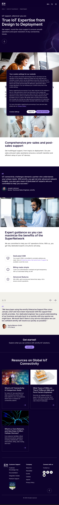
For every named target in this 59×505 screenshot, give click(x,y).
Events (28, 474)
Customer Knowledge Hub (13, 469)
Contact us (46, 468)
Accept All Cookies (42, 111)
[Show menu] (56, 4)
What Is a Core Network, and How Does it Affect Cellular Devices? (14, 432)
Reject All (30, 111)
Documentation (13, 473)
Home (3, 9)
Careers (28, 477)
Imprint (28, 480)
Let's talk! (29, 347)
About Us (28, 468)
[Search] (52, 4)
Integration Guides (14, 476)
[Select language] (48, 4)
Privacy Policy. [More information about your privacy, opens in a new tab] (22, 106)
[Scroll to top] (49, 491)
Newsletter (29, 471)
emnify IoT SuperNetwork (12, 9)
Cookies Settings (14, 111)
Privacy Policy (30, 483)
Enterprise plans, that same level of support (33, 260)
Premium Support (14, 479)
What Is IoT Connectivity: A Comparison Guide (15, 390)
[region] (29, 93)
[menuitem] (15, 469)
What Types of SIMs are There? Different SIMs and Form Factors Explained (43, 391)
